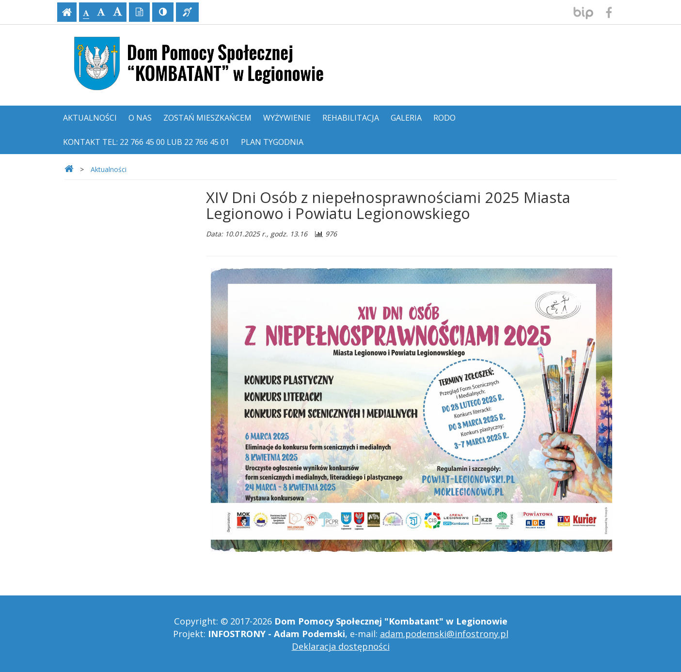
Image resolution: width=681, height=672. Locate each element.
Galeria (406, 117)
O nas (140, 117)
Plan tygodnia (272, 142)
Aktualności (90, 117)
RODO (444, 117)
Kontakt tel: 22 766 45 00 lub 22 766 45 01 (146, 142)
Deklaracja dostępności (341, 646)
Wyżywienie (287, 117)
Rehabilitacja (350, 117)
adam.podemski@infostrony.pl (444, 634)
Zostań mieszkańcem (207, 117)
